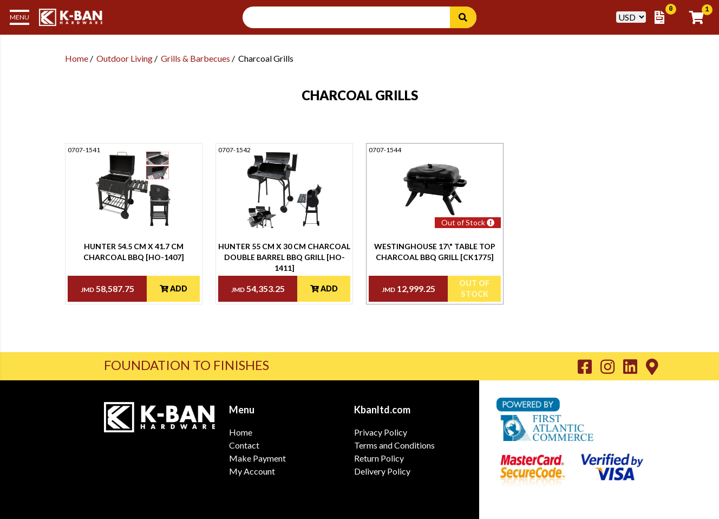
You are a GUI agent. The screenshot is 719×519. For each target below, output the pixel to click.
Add (173, 288)
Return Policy (379, 458)
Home (76, 58)
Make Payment (257, 458)
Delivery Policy (382, 471)
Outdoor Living (124, 58)
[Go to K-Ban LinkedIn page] (634, 366)
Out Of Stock (474, 288)
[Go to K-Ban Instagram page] (611, 366)
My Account (252, 471)
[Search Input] (353, 17)
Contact (244, 445)
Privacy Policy (380, 432)
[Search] (463, 17)
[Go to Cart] (699, 17)
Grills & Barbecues (195, 58)
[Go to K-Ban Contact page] (652, 366)
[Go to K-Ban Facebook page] (589, 366)
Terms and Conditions (394, 445)
